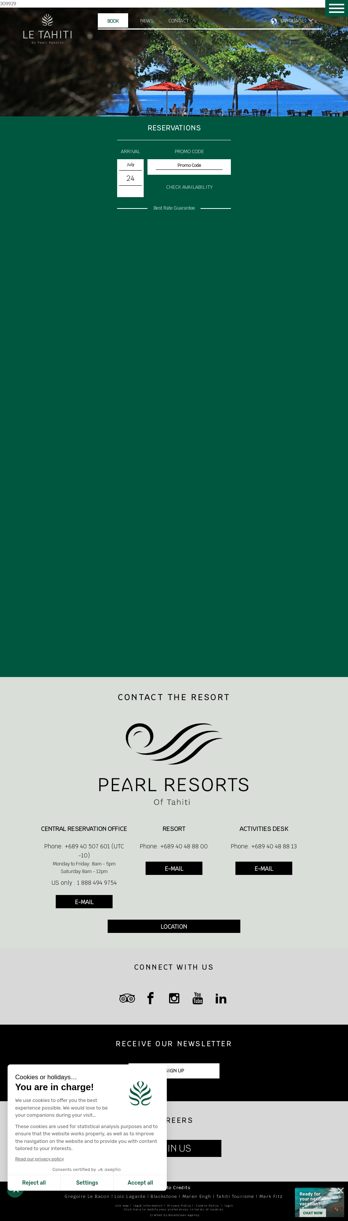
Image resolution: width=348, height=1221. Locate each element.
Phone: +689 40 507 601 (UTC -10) (84, 851)
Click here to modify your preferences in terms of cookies (174, 1209)
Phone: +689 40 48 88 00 (174, 846)
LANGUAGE (292, 21)
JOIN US (174, 1148)
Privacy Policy (179, 1205)
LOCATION (174, 926)
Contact (178, 20)
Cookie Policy (207, 1205)
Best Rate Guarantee (174, 208)
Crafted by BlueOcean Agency (175, 1215)
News (147, 20)
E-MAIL (84, 902)
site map (122, 1205)
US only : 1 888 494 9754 (84, 882)
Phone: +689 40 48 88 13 (264, 846)
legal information (148, 1205)
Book (113, 21)
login (229, 1205)
